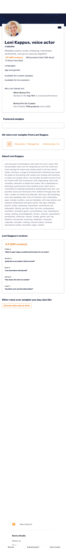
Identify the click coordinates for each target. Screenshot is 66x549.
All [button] (9, 144)
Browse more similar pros (17, 306)
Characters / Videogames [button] (26, 144)
